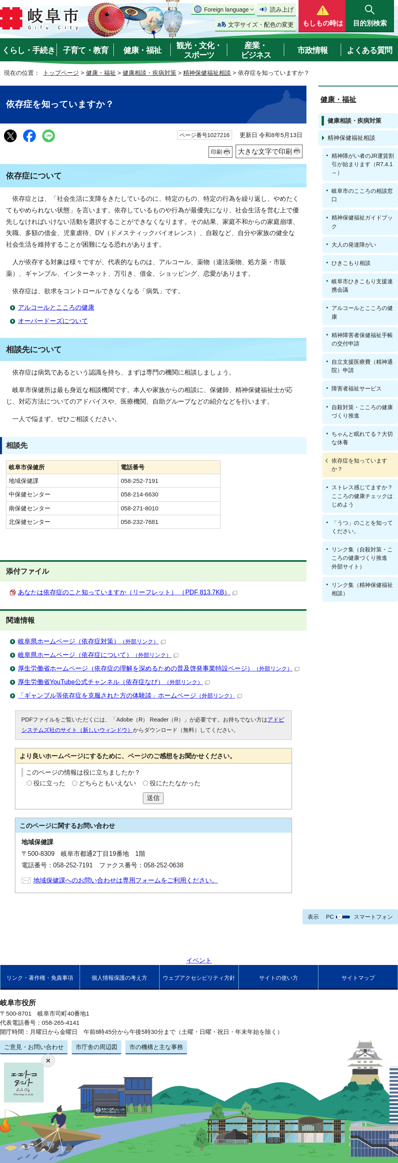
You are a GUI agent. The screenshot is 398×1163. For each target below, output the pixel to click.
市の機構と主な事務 (156, 1046)
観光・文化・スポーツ (199, 50)
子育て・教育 (85, 50)
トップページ (61, 72)
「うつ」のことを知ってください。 (362, 527)
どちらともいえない (107, 783)
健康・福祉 (142, 50)
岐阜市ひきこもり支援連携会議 (362, 285)
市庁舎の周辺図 (96, 1046)
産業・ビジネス (256, 50)
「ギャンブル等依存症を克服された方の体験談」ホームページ (130, 695)
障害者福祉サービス (357, 388)
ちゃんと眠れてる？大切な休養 (362, 438)
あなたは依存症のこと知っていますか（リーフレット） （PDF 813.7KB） (127, 592)
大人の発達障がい (354, 244)
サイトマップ (358, 978)
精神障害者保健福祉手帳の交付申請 (362, 339)
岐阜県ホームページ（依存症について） (98, 654)
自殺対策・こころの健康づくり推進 (362, 411)
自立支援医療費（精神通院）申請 (362, 366)
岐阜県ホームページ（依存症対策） (92, 641)
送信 (153, 797)
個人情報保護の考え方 (119, 978)
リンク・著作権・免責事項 (39, 978)
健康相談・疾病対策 (149, 72)
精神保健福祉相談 (207, 72)
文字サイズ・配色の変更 (261, 24)
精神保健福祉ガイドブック (362, 221)
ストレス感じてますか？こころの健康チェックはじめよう (362, 495)
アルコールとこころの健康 (56, 307)
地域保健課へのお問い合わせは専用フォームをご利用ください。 (125, 880)
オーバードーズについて (53, 321)
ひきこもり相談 (351, 263)
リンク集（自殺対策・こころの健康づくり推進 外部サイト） (362, 557)
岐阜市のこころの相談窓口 (362, 195)
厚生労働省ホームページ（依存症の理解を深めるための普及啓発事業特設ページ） (158, 668)
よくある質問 (369, 50)
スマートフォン (373, 917)
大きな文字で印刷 (265, 151)
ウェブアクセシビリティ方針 (199, 978)
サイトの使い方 (278, 978)
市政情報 (312, 50)
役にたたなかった (175, 783)
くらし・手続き (28, 50)
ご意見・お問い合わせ (34, 1046)
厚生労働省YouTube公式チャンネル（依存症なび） (114, 682)
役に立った (49, 783)
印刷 (216, 152)
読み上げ (282, 9)
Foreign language (226, 9)
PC (330, 917)
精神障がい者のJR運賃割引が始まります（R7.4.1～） (363, 164)
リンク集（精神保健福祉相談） (362, 589)
